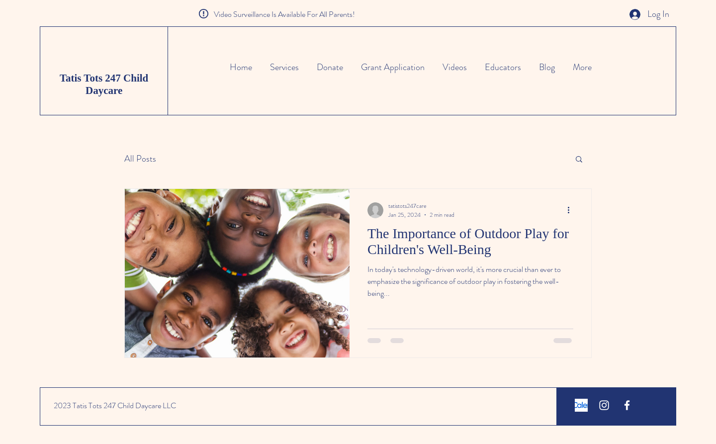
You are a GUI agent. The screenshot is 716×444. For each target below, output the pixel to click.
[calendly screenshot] (581, 405)
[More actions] (572, 210)
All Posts (140, 159)
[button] (579, 160)
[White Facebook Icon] (627, 405)
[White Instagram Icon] (604, 405)
